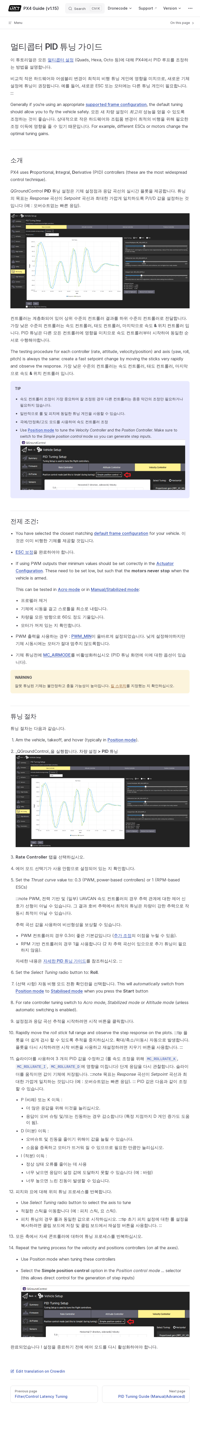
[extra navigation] (190, 8)
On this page (182, 23)
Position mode (41, 430)
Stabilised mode (67, 991)
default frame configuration (121, 533)
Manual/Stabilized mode (115, 589)
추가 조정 (123, 935)
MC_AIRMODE (57, 654)
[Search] (85, 8)
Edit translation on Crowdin (37, 1371)
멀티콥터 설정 (61, 59)
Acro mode (69, 589)
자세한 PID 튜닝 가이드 (64, 960)
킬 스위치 (118, 685)
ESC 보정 (24, 552)
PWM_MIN (81, 636)
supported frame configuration (116, 104)
